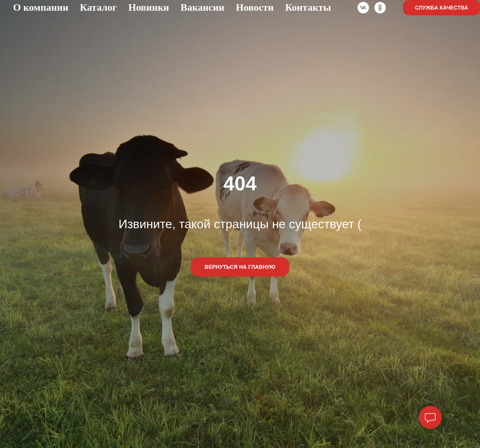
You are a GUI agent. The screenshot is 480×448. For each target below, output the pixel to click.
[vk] (363, 7)
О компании (41, 7)
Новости (255, 7)
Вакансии (202, 7)
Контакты (308, 7)
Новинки (148, 7)
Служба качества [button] (441, 8)
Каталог (98, 7)
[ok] (380, 7)
